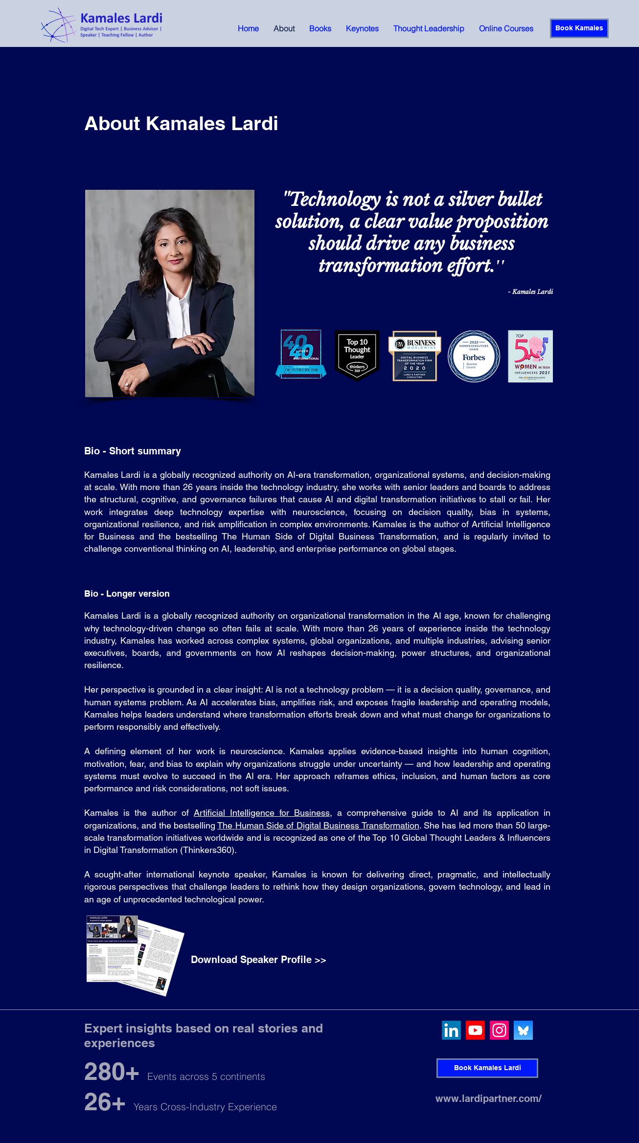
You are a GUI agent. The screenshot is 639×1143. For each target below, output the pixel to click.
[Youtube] (475, 1030)
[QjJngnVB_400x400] (523, 1030)
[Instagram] (499, 1030)
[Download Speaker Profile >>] (258, 959)
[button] (320, 28)
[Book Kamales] (579, 28)
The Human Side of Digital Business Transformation (318, 825)
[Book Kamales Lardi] (487, 1068)
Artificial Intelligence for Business (262, 812)
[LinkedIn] (451, 1030)
